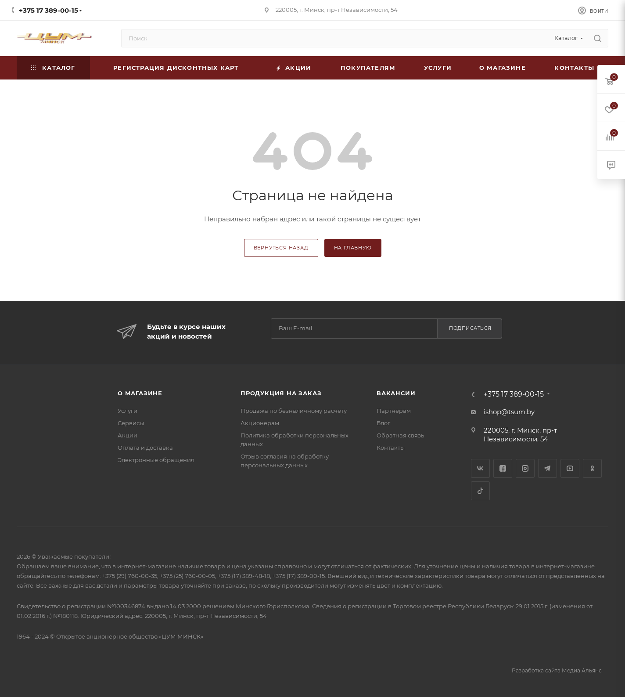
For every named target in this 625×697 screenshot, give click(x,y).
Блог (383, 422)
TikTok (480, 490)
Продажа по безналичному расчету (294, 410)
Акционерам (260, 422)
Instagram (525, 468)
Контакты (391, 447)
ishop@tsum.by (509, 412)
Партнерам (394, 410)
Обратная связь (400, 435)
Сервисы (131, 422)
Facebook (502, 468)
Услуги (127, 410)
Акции (127, 435)
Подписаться (470, 328)
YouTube (569, 468)
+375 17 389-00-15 (48, 10)
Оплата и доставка (145, 447)
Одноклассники (592, 468)
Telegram (547, 468)
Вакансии (396, 393)
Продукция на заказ (281, 393)
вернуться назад (281, 248)
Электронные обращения (156, 459)
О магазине (140, 393)
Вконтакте (480, 468)
